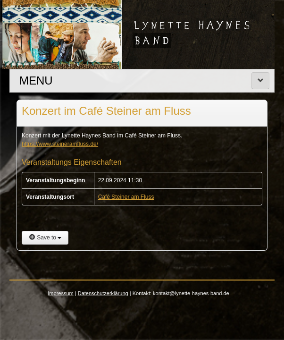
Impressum (60, 293)
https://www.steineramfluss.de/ (60, 144)
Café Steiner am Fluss (126, 197)
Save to (45, 237)
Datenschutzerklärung (103, 293)
